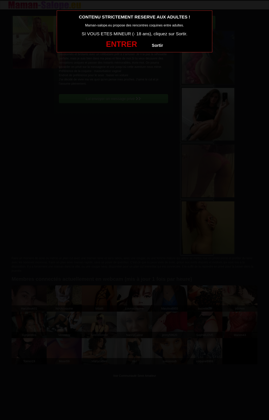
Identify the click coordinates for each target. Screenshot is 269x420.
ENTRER (121, 44)
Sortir (157, 45)
